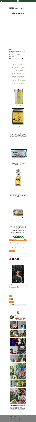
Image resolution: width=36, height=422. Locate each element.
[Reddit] (17, 13)
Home (10, 4)
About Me (16, 416)
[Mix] (21, 13)
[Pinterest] (19, 13)
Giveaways (15, 7)
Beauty (11, 7)
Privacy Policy (13, 418)
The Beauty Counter (19, 289)
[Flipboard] (23, 13)
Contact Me (21, 418)
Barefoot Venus (11, 52)
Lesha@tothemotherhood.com (14, 287)
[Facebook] (13, 13)
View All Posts (24, 239)
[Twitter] (15, 13)
